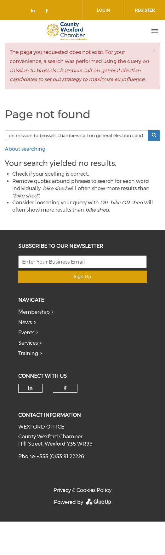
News (25, 322)
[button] (154, 50)
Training (28, 353)
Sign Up (82, 276)
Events (26, 333)
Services (28, 343)
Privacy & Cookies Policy (82, 490)
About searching (25, 149)
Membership (34, 312)
